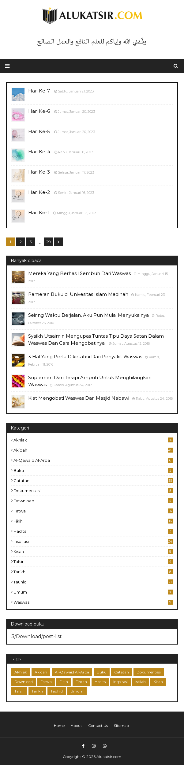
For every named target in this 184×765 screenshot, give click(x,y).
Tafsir (93, 561)
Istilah (140, 681)
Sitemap (121, 725)
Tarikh (93, 571)
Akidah (93, 450)
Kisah (93, 551)
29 (48, 241)
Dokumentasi (93, 490)
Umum (93, 592)
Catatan (93, 480)
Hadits (93, 531)
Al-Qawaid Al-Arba (93, 460)
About (76, 725)
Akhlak (93, 439)
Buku (93, 470)
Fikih (93, 521)
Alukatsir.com (108, 756)
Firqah (81, 681)
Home (59, 725)
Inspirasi (93, 541)
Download (93, 500)
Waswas (93, 602)
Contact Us (98, 725)
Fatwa (93, 510)
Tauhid (93, 581)
